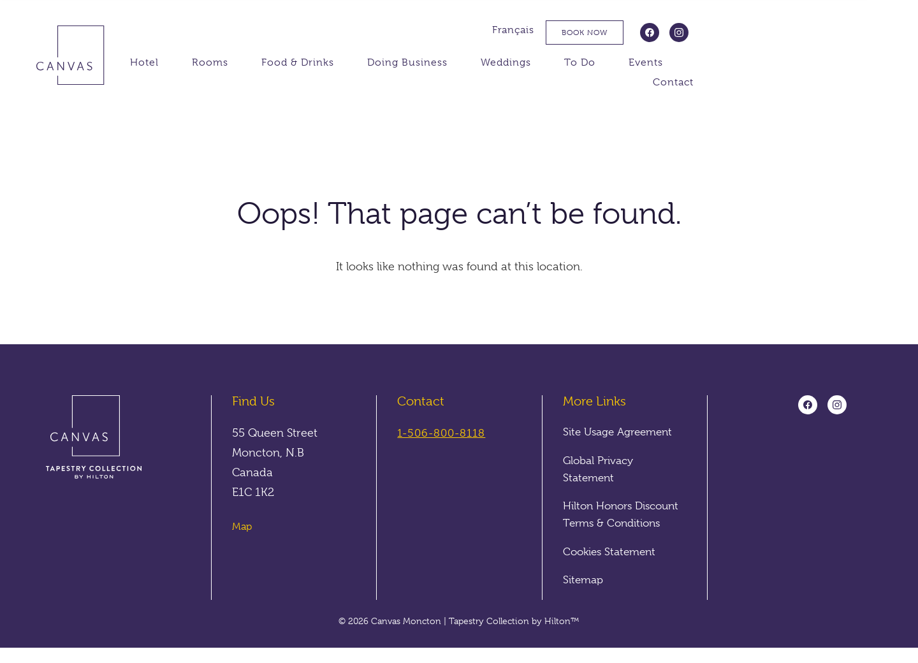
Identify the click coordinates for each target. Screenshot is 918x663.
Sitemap (584, 594)
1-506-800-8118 (444, 433)
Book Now (763, 32)
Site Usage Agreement (621, 432)
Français (692, 30)
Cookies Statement (612, 566)
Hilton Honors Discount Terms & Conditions (610, 522)
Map (242, 527)
